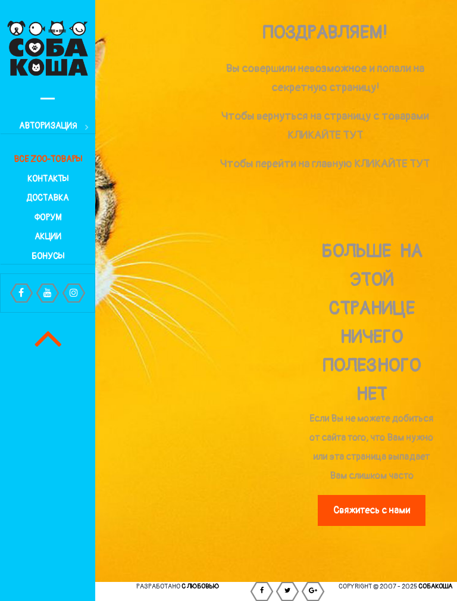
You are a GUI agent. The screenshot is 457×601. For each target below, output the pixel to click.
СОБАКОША (435, 586)
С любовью (200, 586)
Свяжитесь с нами (371, 510)
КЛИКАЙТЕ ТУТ (325, 135)
